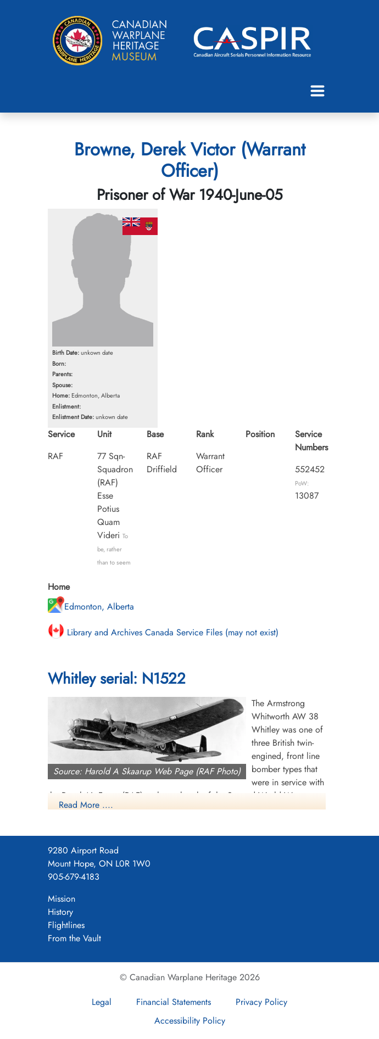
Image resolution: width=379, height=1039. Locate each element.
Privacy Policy (261, 1002)
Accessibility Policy (189, 1020)
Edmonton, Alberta (91, 606)
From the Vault (74, 938)
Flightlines (66, 925)
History (60, 912)
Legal (102, 1002)
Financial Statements (173, 1002)
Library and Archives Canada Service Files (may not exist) (163, 632)
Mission (61, 898)
